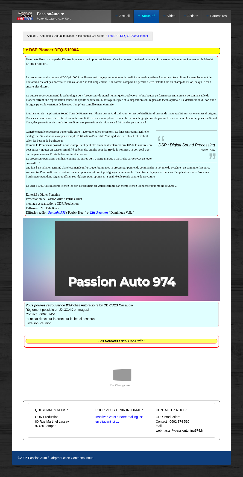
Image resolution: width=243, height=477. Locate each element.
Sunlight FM (56, 212)
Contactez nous (82, 458)
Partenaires (218, 16)
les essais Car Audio (91, 36)
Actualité (148, 16)
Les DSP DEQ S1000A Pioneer (128, 36)
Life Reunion (99, 212)
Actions (192, 16)
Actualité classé (64, 36)
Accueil (124, 16)
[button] (122, 258)
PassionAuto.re (50, 14)
